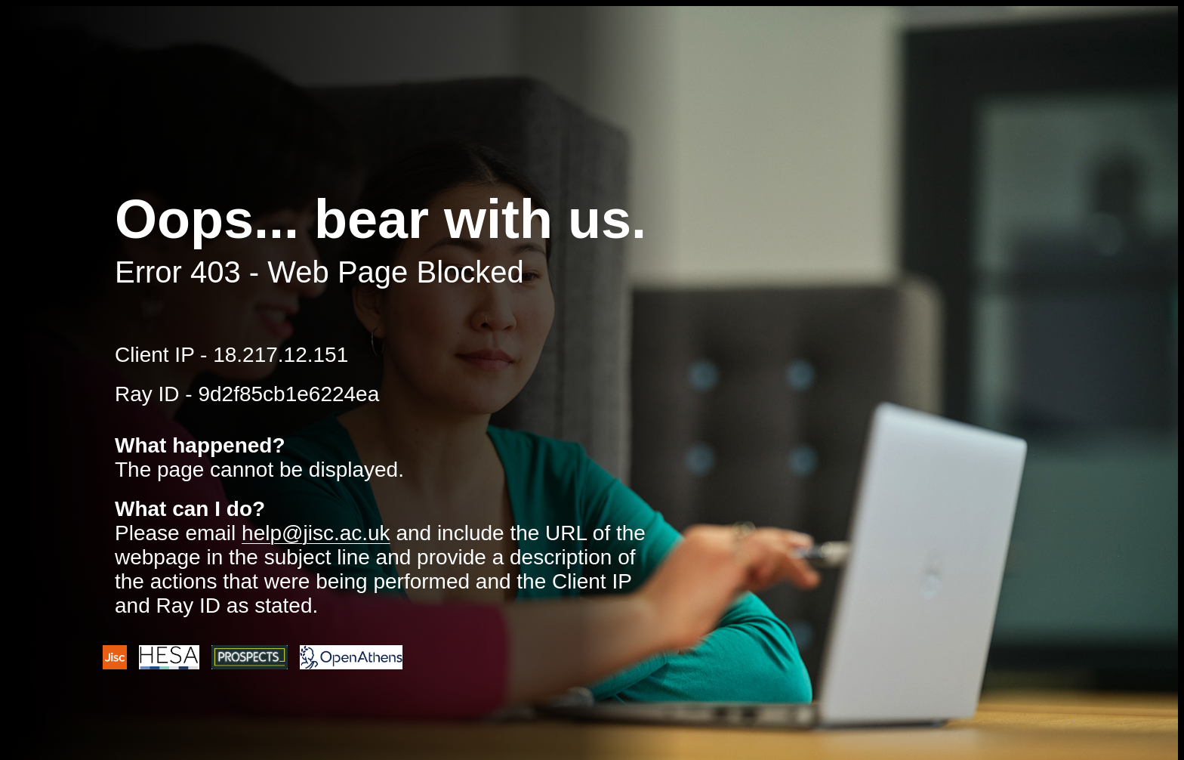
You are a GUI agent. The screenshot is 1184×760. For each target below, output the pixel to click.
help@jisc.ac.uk (316, 533)
